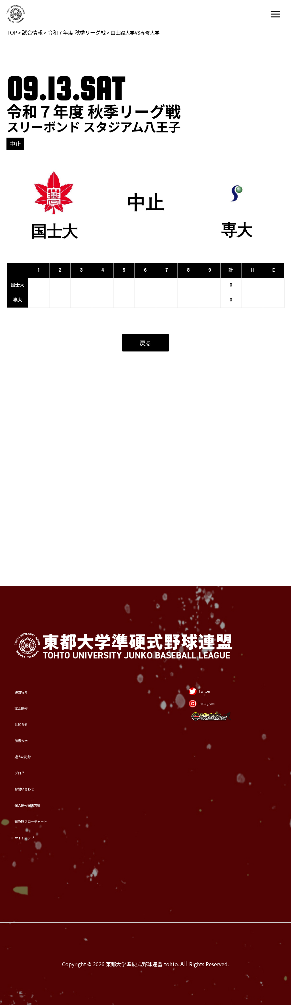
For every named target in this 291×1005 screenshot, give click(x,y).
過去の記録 (40, 678)
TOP (11, 32)
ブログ (30, 707)
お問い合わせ (45, 737)
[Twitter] (189, 564)
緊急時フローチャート (65, 796)
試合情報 (32, 32)
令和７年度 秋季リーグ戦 (77, 32)
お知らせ (34, 618)
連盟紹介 (35, 559)
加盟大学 (35, 648)
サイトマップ (45, 826)
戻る (145, 343)
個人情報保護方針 (55, 766)
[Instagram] (196, 592)
